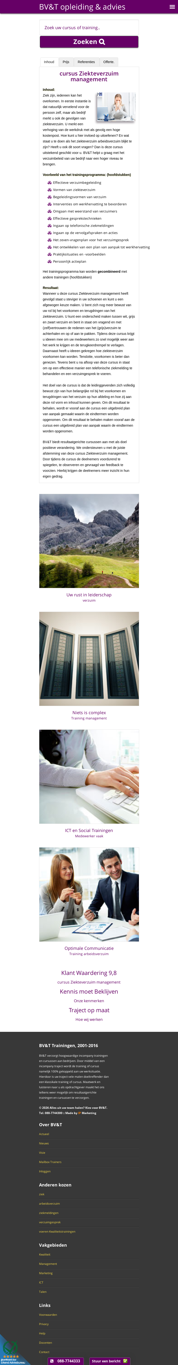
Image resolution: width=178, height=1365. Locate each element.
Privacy (44, 1324)
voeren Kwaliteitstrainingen (57, 1231)
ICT (41, 1282)
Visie (42, 1152)
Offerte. (108, 62)
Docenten (45, 1342)
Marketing (46, 1273)
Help (42, 1333)
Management (48, 1263)
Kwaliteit (44, 1254)
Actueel (44, 1134)
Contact (44, 1352)
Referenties (87, 62)
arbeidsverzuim (49, 1203)
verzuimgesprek (50, 1222)
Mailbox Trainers (50, 1162)
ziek (41, 1194)
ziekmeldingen (48, 1213)
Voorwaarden (48, 1314)
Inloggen (45, 1171)
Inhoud (49, 62)
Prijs (66, 62)
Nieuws (44, 1143)
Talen (42, 1291)
